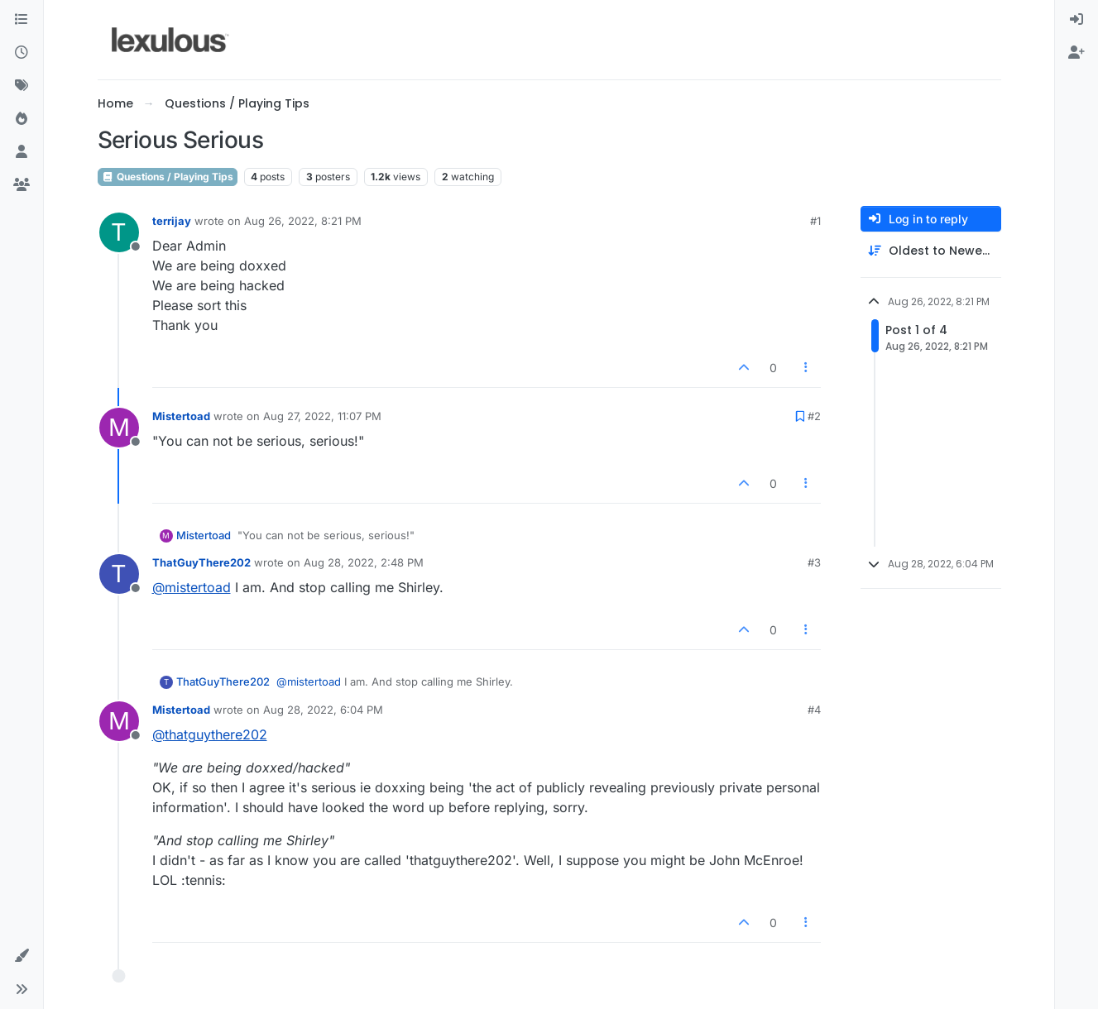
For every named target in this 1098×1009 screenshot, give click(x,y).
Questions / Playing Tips (167, 176)
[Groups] (21, 185)
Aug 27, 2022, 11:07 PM (322, 416)
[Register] (1076, 53)
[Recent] (21, 53)
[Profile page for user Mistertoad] (119, 427)
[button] (21, 956)
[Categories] (21, 20)
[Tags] (21, 86)
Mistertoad (181, 416)
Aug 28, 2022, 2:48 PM (364, 562)
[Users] (21, 152)
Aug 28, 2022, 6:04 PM (323, 709)
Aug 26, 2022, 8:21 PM (303, 220)
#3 (814, 562)
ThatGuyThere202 (201, 562)
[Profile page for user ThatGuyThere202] (119, 574)
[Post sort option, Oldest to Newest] (931, 251)
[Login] (1076, 20)
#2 (814, 416)
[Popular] (21, 119)
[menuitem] (1076, 20)
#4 (814, 709)
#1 (815, 220)
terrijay (171, 220)
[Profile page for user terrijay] (119, 232)
